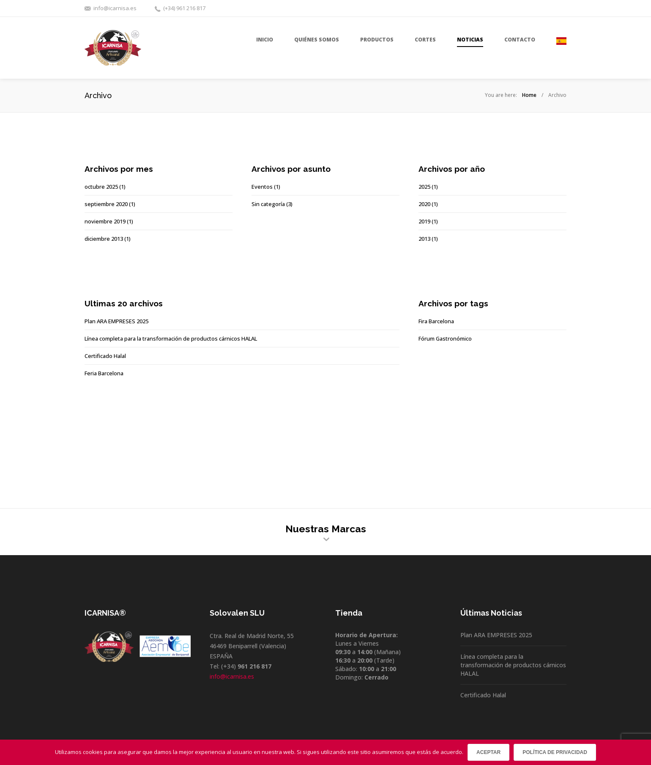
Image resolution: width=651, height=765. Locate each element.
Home (529, 95)
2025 (424, 186)
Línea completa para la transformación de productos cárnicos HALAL (171, 338)
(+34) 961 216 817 (184, 8)
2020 (424, 204)
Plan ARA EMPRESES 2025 (116, 321)
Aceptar (488, 752)
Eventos (262, 186)
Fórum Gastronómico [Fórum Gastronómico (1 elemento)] (445, 338)
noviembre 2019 (105, 221)
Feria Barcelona (104, 373)
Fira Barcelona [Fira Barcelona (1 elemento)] (436, 321)
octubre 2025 (101, 186)
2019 (424, 221)
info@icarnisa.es (115, 8)
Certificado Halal (105, 356)
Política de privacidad (554, 752)
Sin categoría (268, 204)
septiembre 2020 (106, 204)
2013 (424, 238)
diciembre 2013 (104, 238)
